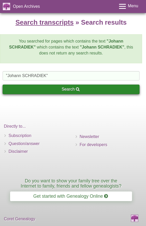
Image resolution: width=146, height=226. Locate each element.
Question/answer (24, 143)
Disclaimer (18, 151)
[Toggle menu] (128, 6)
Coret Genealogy (19, 219)
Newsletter (89, 136)
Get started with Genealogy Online (70, 196)
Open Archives (26, 6)
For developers (93, 144)
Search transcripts (45, 22)
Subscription (20, 135)
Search (71, 89)
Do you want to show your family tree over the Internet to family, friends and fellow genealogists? (71, 183)
